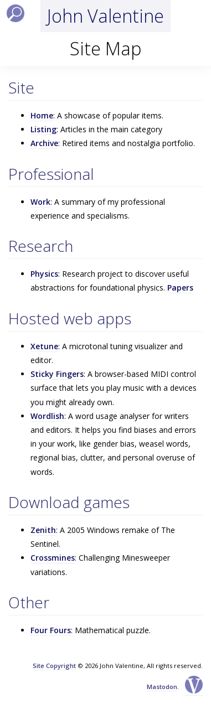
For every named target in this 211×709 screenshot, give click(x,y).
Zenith (43, 530)
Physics (44, 273)
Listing (43, 129)
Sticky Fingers (57, 374)
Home (41, 115)
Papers (180, 287)
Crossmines (52, 557)
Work (40, 201)
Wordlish (47, 416)
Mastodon (162, 686)
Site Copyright (54, 665)
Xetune (44, 346)
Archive (44, 143)
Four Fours (50, 630)
